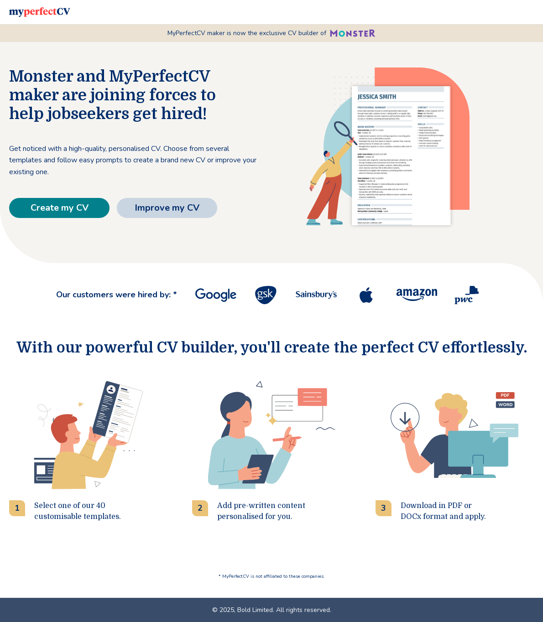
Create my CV (60, 208)
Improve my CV (167, 208)
